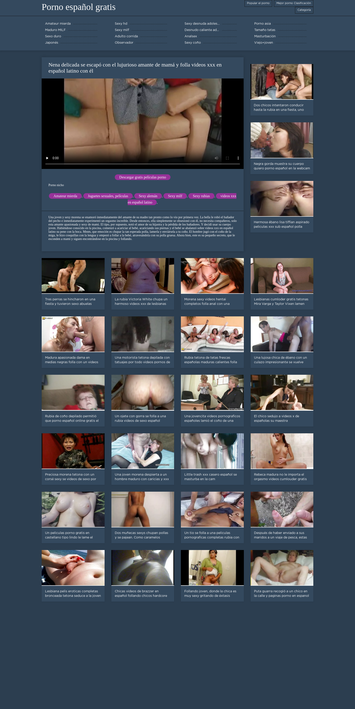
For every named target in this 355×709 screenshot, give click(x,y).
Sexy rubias (201, 196)
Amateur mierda (65, 196)
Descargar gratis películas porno (142, 177)
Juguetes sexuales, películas (108, 196)
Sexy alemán (148, 196)
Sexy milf (175, 196)
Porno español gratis (79, 7)
